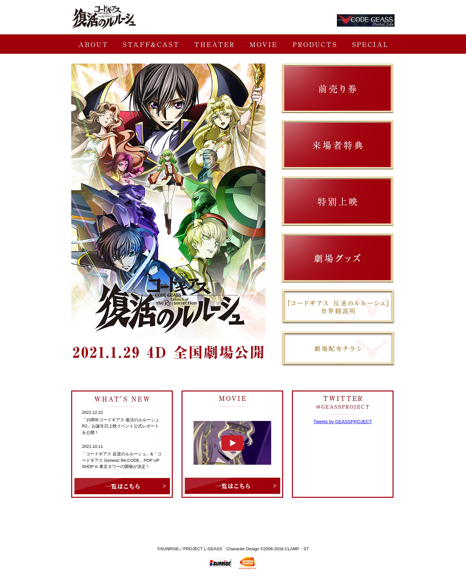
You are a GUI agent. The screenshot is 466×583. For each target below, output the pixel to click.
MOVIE (263, 44)
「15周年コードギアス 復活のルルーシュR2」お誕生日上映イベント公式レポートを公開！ (120, 426)
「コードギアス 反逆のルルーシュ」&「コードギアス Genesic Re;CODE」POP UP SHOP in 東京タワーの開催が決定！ (121, 460)
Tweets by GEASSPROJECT (343, 421)
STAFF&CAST (150, 44)
